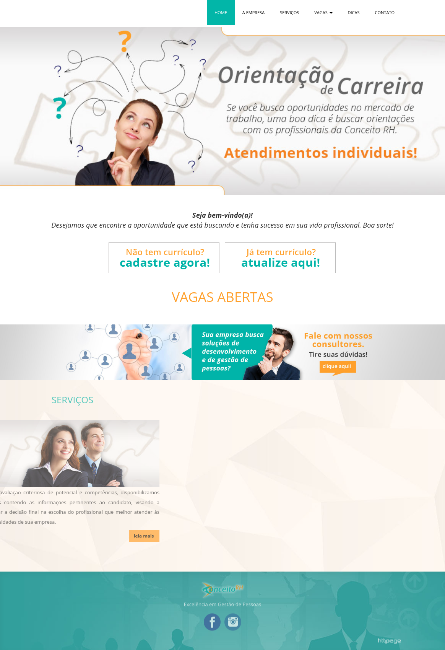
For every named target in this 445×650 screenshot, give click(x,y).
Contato (385, 12)
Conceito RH (87, 13)
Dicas (354, 12)
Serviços (289, 12)
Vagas (323, 12)
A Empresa (253, 12)
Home (220, 12)
